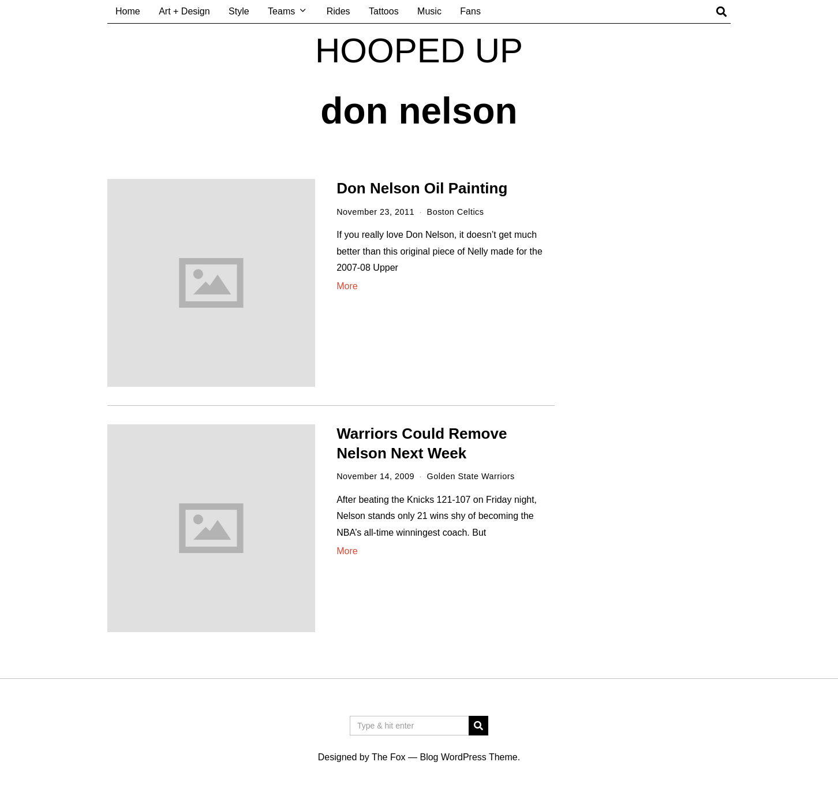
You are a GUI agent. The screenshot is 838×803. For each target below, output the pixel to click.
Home (127, 11)
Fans (470, 11)
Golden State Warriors (471, 476)
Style (239, 11)
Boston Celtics (455, 211)
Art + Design (184, 11)
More (346, 286)
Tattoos (384, 11)
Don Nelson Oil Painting (421, 188)
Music (429, 11)
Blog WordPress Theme (468, 757)
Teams (281, 11)
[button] (478, 725)
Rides (338, 11)
